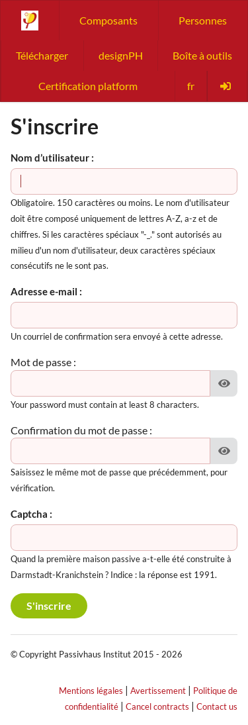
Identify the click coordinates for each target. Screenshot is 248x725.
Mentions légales (91, 690)
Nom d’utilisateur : (52, 158)
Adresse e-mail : (46, 291)
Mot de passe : (43, 362)
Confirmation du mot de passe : (81, 430)
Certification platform (88, 85)
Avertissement (158, 690)
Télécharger (42, 55)
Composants (108, 20)
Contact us (216, 706)
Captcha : (31, 514)
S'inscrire (48, 605)
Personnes (203, 20)
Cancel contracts (157, 706)
